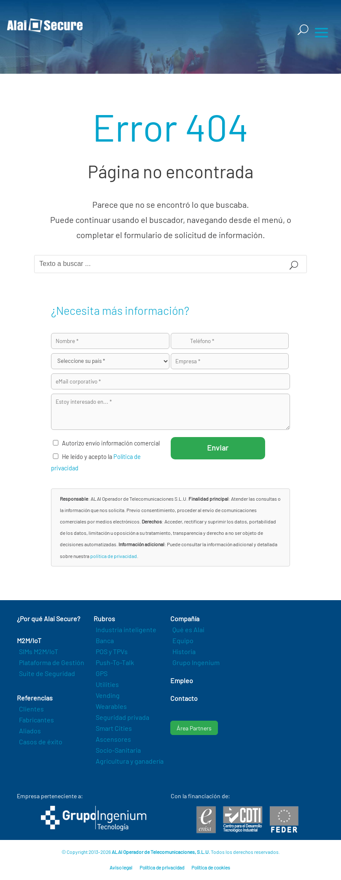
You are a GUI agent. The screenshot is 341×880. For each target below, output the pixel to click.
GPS (101, 673)
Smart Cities (114, 728)
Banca (105, 640)
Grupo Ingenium (196, 662)
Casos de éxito (40, 742)
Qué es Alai (188, 629)
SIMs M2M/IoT (38, 651)
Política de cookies (210, 867)
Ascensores (113, 739)
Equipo (182, 640)
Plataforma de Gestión (51, 662)
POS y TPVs (112, 651)
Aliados (30, 731)
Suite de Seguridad (47, 673)
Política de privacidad (162, 867)
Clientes (31, 709)
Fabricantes (36, 720)
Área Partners (194, 728)
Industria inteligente (126, 629)
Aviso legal (121, 867)
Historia (184, 651)
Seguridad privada (122, 717)
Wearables (111, 706)
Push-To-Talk (115, 662)
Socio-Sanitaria (118, 750)
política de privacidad (113, 556)
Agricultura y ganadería (130, 761)
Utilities (107, 684)
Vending (108, 695)
